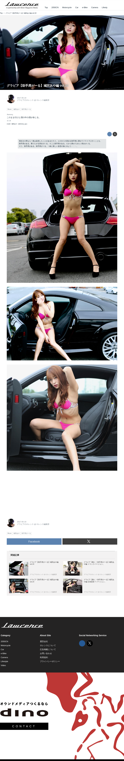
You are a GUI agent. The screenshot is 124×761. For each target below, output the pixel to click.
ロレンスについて (48, 645)
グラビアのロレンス (25, 100)
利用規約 (44, 657)
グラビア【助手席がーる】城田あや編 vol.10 (37, 85)
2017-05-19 (21, 98)
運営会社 (44, 641)
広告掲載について (48, 649)
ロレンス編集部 (42, 100)
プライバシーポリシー (50, 661)
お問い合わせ (46, 653)
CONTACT (24, 726)
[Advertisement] (30, 494)
